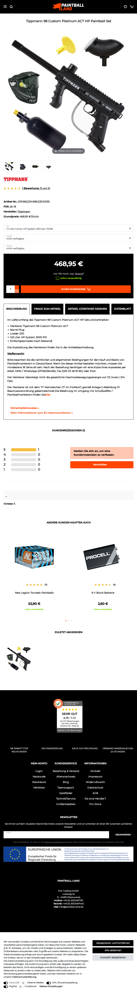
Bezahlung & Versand (66, 771)
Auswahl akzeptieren (113, 957)
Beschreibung (16, 308)
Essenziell (14, 982)
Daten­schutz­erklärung (24, 977)
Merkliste (39, 787)
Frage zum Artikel (47, 308)
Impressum (95, 776)
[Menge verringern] (17, 291)
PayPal (13, 986)
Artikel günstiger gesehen (87, 308)
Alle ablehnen (113, 950)
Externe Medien (35, 982)
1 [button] (65, 620)
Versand (79, 273)
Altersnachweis (65, 776)
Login (39, 771)
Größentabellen (65, 804)
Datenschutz (95, 787)
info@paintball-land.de (71, 906)
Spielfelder (65, 793)
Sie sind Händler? (95, 798)
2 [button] (68, 620)
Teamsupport (65, 787)
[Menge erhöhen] (17, 287)
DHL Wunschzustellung (64, 982)
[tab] (17, 309)
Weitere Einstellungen (51, 986)
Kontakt (95, 771)
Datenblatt (122, 308)
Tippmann (23, 211)
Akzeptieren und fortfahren (113, 943)
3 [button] (71, 620)
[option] (34, 573)
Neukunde (39, 776)
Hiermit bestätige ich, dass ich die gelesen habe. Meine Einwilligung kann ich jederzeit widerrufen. (68, 842)
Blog (66, 782)
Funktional (30, 986)
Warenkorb (39, 782)
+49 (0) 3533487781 (73, 900)
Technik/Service (65, 798)
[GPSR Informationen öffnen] (40, 413)
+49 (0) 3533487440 (73, 903)
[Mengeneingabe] (10, 289)
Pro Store (95, 804)
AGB (95, 793)
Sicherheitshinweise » (23, 408)
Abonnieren (121, 834)
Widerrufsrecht (95, 782)
